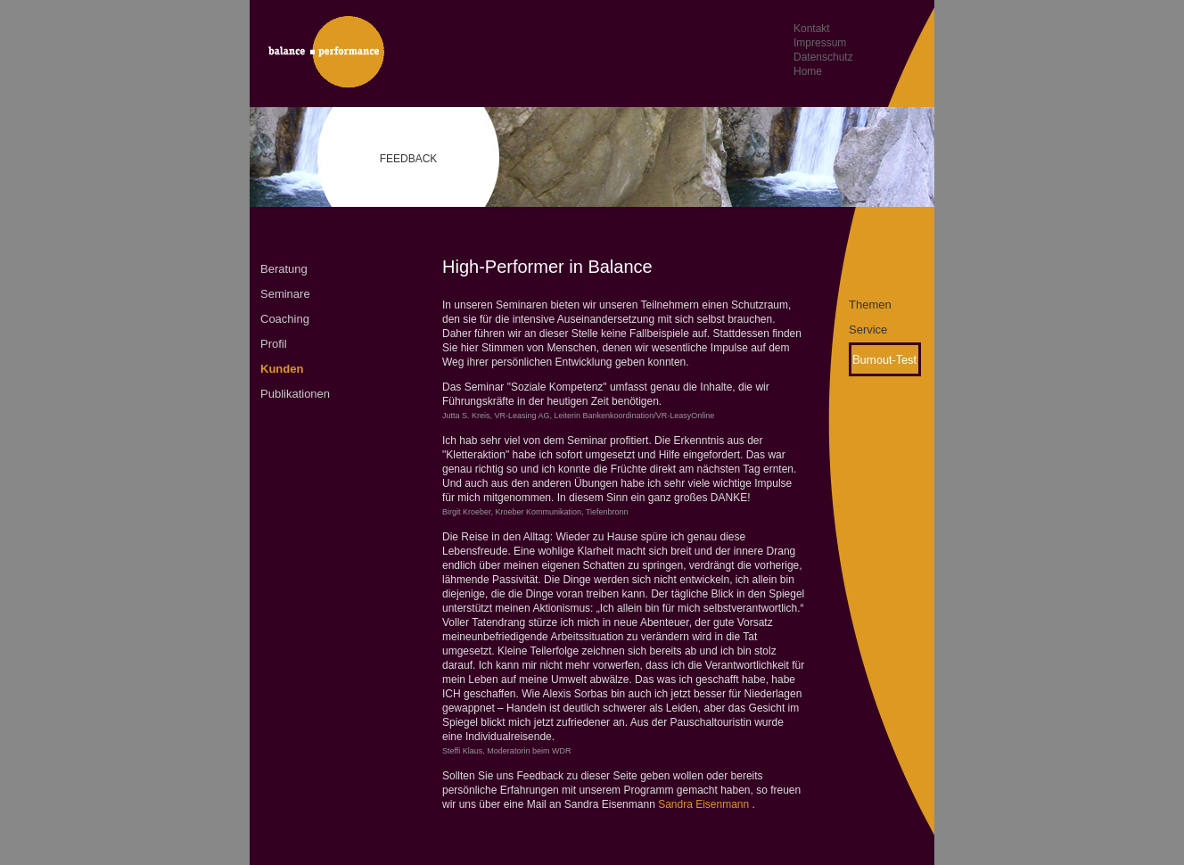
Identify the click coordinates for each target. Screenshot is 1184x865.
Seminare (285, 294)
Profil (273, 343)
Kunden (281, 368)
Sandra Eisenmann (703, 804)
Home (807, 71)
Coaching (284, 318)
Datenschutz (823, 57)
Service (868, 329)
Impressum (819, 43)
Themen (870, 304)
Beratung (284, 269)
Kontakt (811, 28)
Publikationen (295, 393)
